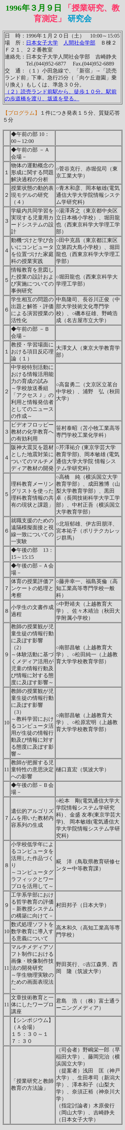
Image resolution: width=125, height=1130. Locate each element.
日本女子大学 (42, 43)
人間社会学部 (79, 43)
